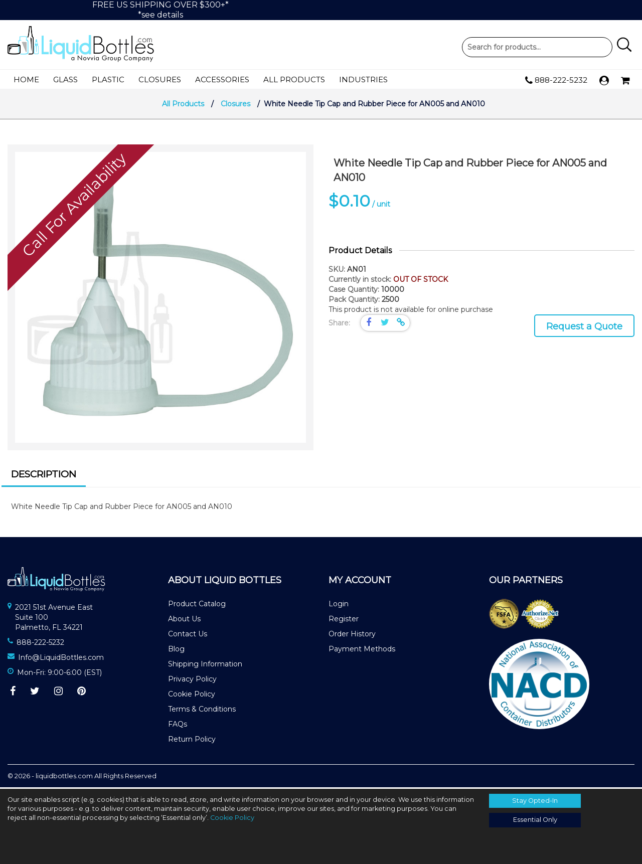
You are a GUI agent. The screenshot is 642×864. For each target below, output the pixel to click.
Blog (176, 650)
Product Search (537, 47)
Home (26, 79)
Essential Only (535, 819)
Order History (352, 635)
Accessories (222, 79)
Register (344, 620)
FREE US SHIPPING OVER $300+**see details (160, 10)
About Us (184, 620)
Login (339, 605)
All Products (294, 79)
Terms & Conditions (202, 711)
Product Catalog (197, 605)
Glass (65, 79)
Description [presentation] (43, 475)
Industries (363, 79)
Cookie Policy (191, 696)
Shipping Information (205, 665)
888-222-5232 (556, 80)
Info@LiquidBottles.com (61, 658)
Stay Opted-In (535, 800)
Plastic (108, 79)
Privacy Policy (192, 680)
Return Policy (192, 741)
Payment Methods (362, 650)
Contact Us (187, 635)
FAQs (177, 726)
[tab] (44, 477)
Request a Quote (584, 327)
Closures (159, 79)
